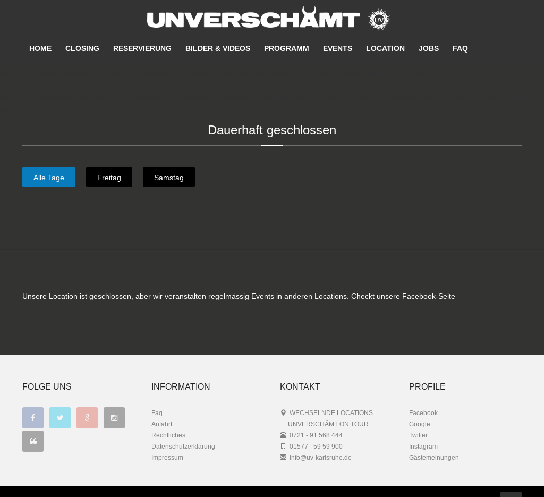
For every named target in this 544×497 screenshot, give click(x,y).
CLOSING (82, 48)
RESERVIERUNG (142, 48)
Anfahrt (161, 403)
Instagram (423, 425)
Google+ (421, 403)
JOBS (429, 48)
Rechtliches (168, 414)
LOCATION (385, 48)
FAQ (460, 48)
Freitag (109, 177)
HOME (40, 48)
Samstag (169, 177)
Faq (157, 391)
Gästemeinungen (434, 436)
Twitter (418, 414)
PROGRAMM (286, 48)
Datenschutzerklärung (183, 425)
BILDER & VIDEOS (217, 48)
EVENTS (337, 48)
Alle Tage (48, 177)
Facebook (423, 391)
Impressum (167, 436)
